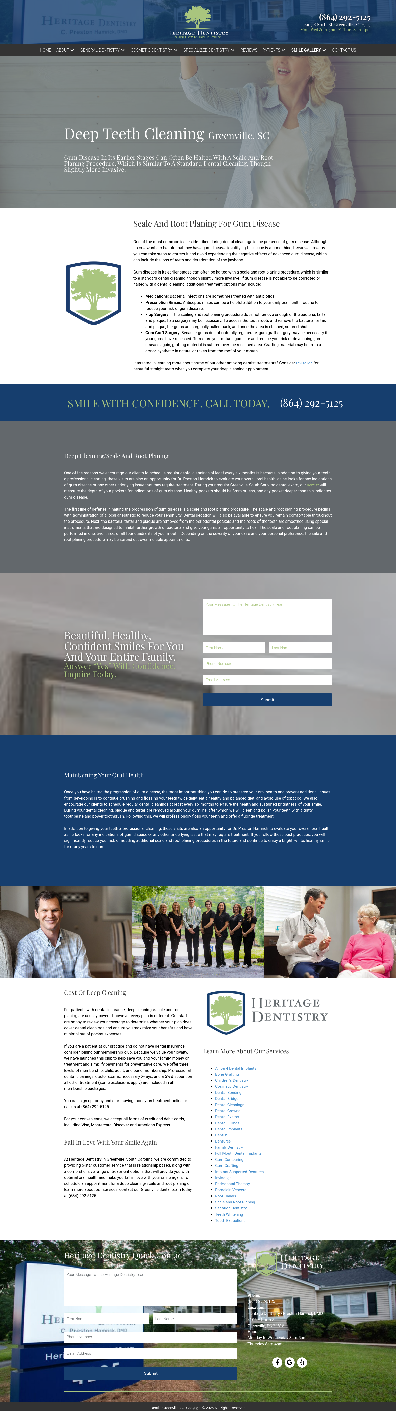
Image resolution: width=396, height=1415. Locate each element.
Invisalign (304, 363)
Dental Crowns (228, 1110)
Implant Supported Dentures (240, 1171)
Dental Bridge (227, 1098)
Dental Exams (227, 1116)
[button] (66, 50)
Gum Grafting (227, 1165)
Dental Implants (229, 1128)
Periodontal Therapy (233, 1183)
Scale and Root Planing (236, 1201)
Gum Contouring (229, 1159)
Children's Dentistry (232, 1080)
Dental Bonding (228, 1092)
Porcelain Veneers (231, 1189)
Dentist (222, 1134)
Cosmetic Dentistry (232, 1086)
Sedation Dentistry (231, 1207)
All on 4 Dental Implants (236, 1068)
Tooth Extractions (231, 1219)
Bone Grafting (227, 1074)
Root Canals (226, 1195)
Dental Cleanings (230, 1104)
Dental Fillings (227, 1122)
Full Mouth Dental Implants (239, 1153)
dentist (313, 485)
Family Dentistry (229, 1147)
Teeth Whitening (229, 1213)
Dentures (223, 1140)
